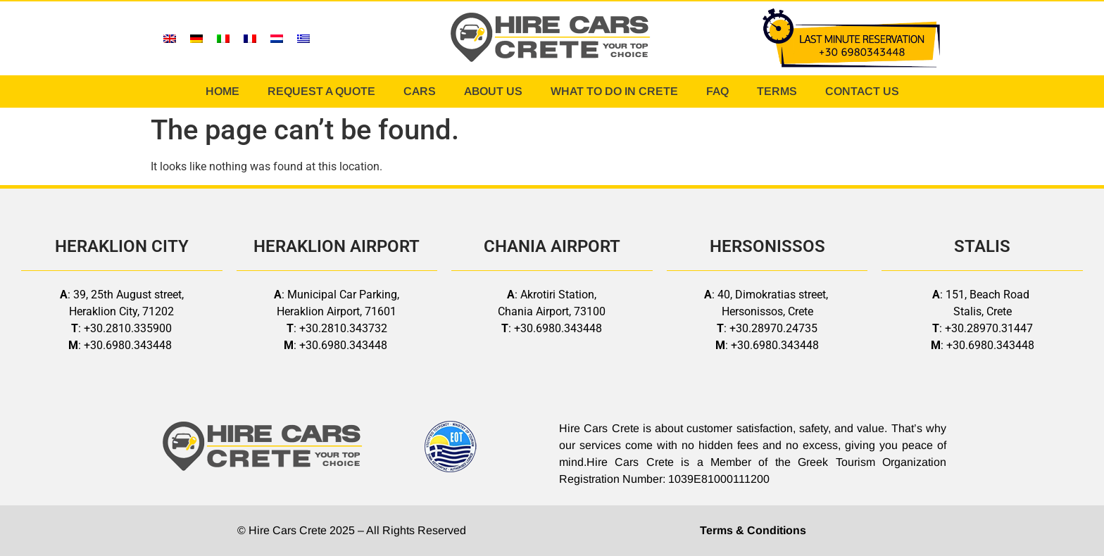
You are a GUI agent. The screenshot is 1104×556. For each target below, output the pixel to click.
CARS (419, 91)
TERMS (777, 91)
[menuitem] (169, 38)
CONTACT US (862, 91)
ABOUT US (493, 91)
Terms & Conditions (753, 530)
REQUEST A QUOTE (321, 91)
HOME (222, 91)
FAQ (717, 91)
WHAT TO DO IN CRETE (614, 91)
